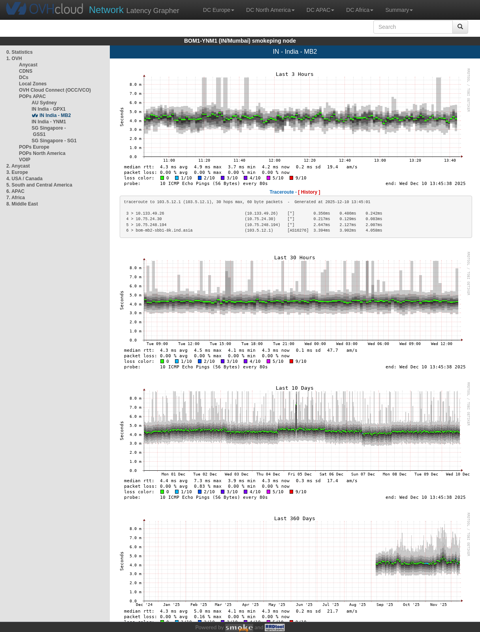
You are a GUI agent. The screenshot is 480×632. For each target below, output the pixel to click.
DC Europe (218, 10)
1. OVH (14, 58)
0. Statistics (19, 52)
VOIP (24, 159)
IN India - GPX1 (49, 109)
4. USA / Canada (24, 178)
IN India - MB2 (55, 115)
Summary (399, 10)
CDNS (25, 71)
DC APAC (320, 10)
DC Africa (359, 10)
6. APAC (15, 191)
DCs (23, 77)
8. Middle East (22, 204)
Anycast (28, 65)
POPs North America (42, 153)
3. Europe (17, 172)
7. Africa (15, 197)
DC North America (270, 10)
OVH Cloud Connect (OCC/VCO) (55, 90)
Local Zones (33, 84)
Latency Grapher (134, 9)
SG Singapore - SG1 (54, 140)
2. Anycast (18, 166)
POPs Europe (34, 147)
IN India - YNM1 (49, 122)
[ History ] (309, 192)
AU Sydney (44, 103)
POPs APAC (32, 96)
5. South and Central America (39, 185)
